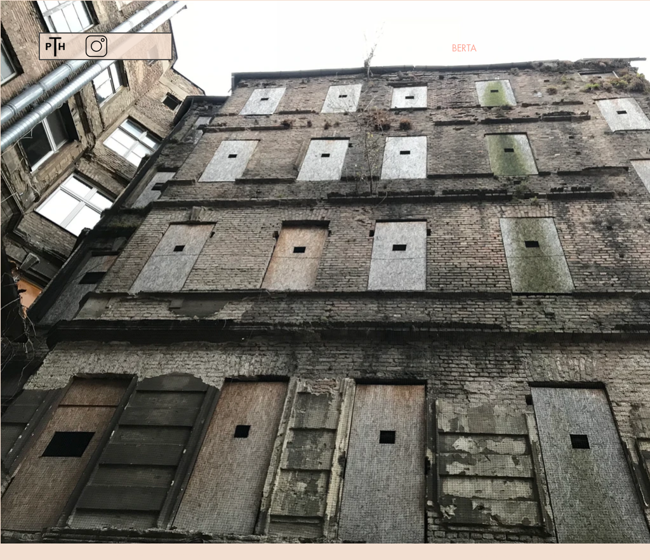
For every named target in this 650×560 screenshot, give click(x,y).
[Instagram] (96, 46)
